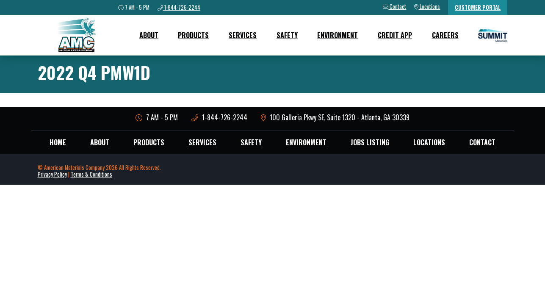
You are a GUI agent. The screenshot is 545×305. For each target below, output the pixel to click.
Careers (445, 35)
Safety (287, 35)
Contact (482, 142)
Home (58, 142)
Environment (337, 35)
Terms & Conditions (91, 174)
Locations (429, 142)
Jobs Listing (370, 142)
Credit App (395, 35)
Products (193, 35)
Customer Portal (478, 7)
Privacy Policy (52, 174)
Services (243, 35)
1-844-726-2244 (219, 117)
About (148, 35)
